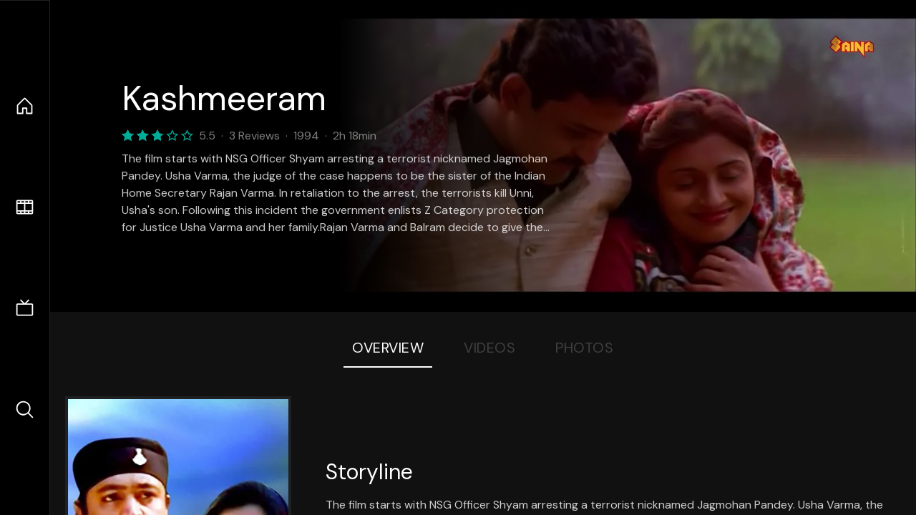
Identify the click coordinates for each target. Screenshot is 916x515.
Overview (388, 347)
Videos (489, 347)
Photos (584, 347)
